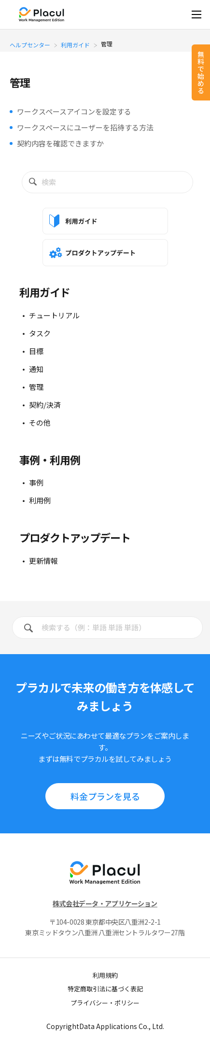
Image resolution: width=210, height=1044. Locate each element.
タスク (40, 333)
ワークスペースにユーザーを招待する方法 (85, 127)
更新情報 (43, 561)
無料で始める (200, 72)
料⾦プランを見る (105, 796)
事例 (36, 482)
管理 (36, 387)
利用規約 (105, 975)
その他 (40, 422)
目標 (36, 351)
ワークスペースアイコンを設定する (74, 111)
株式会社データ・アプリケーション (105, 903)
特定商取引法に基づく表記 (105, 988)
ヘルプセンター (30, 44)
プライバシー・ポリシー (105, 1002)
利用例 (40, 500)
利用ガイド (75, 44)
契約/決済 (45, 405)
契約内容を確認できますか (60, 143)
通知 (36, 369)
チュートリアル (54, 315)
